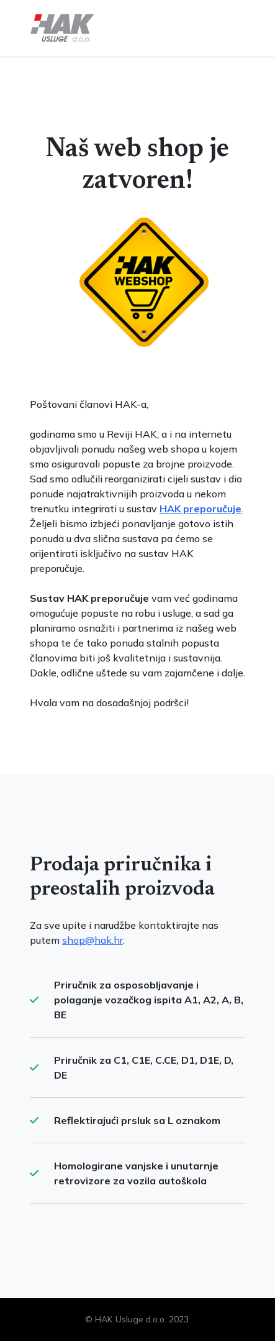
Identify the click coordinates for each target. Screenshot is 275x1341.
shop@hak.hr (92, 940)
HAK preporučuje (200, 508)
